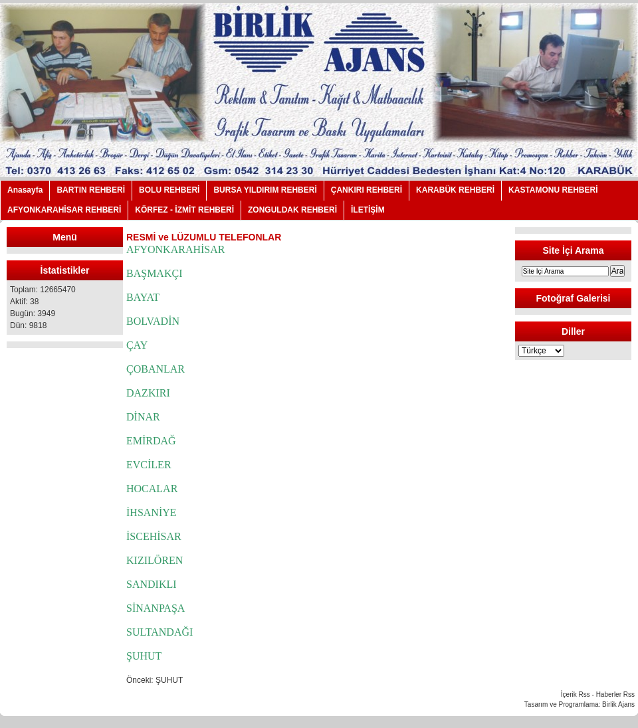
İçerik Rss (575, 694)
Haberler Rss (615, 694)
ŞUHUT (169, 680)
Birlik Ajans (618, 704)
